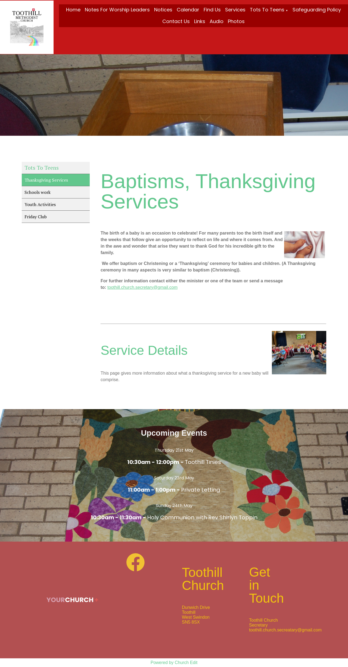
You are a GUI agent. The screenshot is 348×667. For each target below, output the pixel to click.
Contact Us (176, 21)
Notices (163, 9)
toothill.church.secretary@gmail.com (142, 287)
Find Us (212, 9)
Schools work (37, 192)
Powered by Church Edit (174, 662)
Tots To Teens (267, 9)
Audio (216, 21)
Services (235, 9)
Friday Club (35, 217)
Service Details (144, 350)
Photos (236, 21)
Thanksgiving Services (46, 180)
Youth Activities (40, 204)
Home (73, 9)
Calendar (188, 9)
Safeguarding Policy (317, 9)
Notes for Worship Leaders (117, 9)
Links (199, 21)
